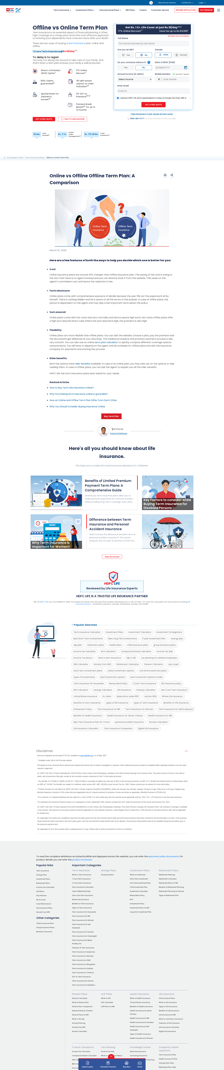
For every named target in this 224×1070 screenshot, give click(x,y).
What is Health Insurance (140, 998)
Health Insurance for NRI (160, 715)
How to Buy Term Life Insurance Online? (72, 387)
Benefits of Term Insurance (82, 904)
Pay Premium (41, 895)
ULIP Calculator (107, 1002)
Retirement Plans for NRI (168, 883)
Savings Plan (41, 875)
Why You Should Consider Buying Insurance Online (77, 406)
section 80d (150, 696)
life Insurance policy (171, 683)
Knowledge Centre (15, 157)
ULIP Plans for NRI (108, 1006)
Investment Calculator (140, 632)
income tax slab (165, 651)
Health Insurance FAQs (168, 1059)
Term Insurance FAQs (167, 1055)
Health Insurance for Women (141, 1038)
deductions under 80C (128, 696)
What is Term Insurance (81, 875)
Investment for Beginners (169, 632)
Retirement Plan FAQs (167, 1067)
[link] (4, 157)
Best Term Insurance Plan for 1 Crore (92, 722)
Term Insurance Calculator (87, 632)
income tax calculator (85, 651)
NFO (131, 899)
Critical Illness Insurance (140, 1002)
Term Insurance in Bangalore (83, 964)
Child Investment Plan (138, 887)
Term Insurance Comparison (118, 728)
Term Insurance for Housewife (89, 683)
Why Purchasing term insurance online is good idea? (79, 394)
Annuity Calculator (158, 722)
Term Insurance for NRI (108, 709)
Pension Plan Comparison (82, 1006)
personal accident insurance (129, 722)
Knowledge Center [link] (140, 1047)
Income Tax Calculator (45, 887)
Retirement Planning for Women (171, 891)
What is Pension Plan (80, 1002)
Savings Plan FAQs (166, 1063)
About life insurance (138, 1051)
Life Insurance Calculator (86, 728)
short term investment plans (88, 670)
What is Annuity (78, 1019)
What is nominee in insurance (171, 1019)
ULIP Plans (40, 891)
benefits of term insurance (87, 702)
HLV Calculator (78, 1068)
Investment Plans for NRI (139, 908)
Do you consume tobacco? (132, 62)
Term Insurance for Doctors (83, 981)
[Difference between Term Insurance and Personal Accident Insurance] (114, 529)
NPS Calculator (81, 690)
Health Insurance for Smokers (142, 1022)
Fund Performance (43, 904)
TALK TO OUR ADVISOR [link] (73, 119)
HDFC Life (44, 601)
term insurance (77, 43)
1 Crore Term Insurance (144, 683)
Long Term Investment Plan (140, 912)
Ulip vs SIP (131, 657)
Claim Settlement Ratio (81, 891)
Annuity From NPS (102, 664)
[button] (165, 175)
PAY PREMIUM (206, 10)
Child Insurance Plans (45, 923)
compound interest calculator (136, 651)
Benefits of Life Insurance (176, 702)
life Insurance (124, 690)
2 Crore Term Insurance (81, 883)
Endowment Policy (83, 709)
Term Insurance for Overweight (84, 936)
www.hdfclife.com (87, 756)
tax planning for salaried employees (159, 657)
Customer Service (160, 10)
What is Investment (137, 875)
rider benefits (82, 363)
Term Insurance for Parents (83, 932)
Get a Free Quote (44, 119)
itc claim (107, 696)
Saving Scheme (107, 875)
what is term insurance (109, 657)
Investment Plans (85, 10)
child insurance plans (137, 645)
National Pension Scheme (82, 1011)
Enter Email (123, 85)
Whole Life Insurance (172, 696)
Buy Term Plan (111, 416)
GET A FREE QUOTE (153, 104)
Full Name (123, 38)
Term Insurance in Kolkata (82, 968)
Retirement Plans (43, 883)
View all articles (112, 557)
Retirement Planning (167, 875)
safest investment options (121, 670)
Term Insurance (62, 10)
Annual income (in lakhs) (131, 74)
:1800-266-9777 (152, 118)
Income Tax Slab (107, 1051)
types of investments (84, 677)
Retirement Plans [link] (168, 870)
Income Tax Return (83, 657)
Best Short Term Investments (88, 638)
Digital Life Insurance (148, 728)
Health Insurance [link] (139, 994)
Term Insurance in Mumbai (82, 956)
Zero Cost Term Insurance (174, 690)
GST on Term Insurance (81, 977)
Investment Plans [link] (139, 870)
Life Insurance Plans (110, 10)
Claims (143, 10)
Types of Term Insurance (82, 908)
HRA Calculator (81, 664)
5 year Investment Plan (153, 638)
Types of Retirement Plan (169, 895)
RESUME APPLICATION (186, 10)
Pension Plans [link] (79, 994)
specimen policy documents (163, 856)
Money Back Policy (118, 683)
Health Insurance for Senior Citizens (125, 715)
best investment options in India (146, 677)
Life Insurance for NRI (167, 1015)
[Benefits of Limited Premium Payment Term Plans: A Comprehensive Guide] (56, 509)
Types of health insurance (140, 1034)
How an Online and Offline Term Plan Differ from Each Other (83, 400)
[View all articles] (112, 556)
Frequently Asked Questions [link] (168, 1049)
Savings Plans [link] (108, 870)
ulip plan (78, 645)
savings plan (177, 638)
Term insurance (42, 871)
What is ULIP (106, 998)
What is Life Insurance (168, 1002)
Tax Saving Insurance (138, 1055)
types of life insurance (117, 702)
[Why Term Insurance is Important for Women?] (56, 548)
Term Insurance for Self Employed (176, 709)
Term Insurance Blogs (34, 157)
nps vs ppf (173, 664)
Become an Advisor (167, 2)
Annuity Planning (78, 1023)
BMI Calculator (78, 1064)
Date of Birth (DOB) (165, 62)
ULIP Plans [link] (106, 994)
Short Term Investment (139, 879)
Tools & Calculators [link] (83, 1047)
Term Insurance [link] (81, 870)
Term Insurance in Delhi (81, 960)
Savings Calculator (103, 690)
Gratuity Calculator (146, 690)
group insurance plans (165, 645)
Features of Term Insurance (83, 948)
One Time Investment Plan (140, 883)
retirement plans (95, 645)
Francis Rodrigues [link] (118, 433)
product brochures (82, 859)
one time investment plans (153, 670)
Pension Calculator (153, 664)
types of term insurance (146, 702)
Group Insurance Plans (45, 927)
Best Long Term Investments (122, 638)
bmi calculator (108, 651)
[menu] (218, 10)
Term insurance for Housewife (84, 912)
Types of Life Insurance (168, 1006)
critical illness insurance (85, 696)
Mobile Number (172, 74)
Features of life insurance (169, 1023)
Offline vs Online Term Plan (57, 157)
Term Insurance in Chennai (83, 972)
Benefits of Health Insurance (88, 715)
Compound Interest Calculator (84, 1055)
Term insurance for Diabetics (83, 985)
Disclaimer (44, 751)
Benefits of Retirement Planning (171, 887)
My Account (41, 900)
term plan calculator (106, 342)
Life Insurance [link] (166, 994)
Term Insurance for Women (139, 709)
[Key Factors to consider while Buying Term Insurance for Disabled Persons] (167, 509)
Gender (159, 49)
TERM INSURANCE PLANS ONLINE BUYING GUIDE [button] (152, 114)
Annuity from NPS (78, 1027)
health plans (115, 645)
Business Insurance (44, 931)
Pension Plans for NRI (80, 1015)
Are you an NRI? (126, 49)
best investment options (112, 677)
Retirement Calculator (128, 664)
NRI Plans (130, 10)
